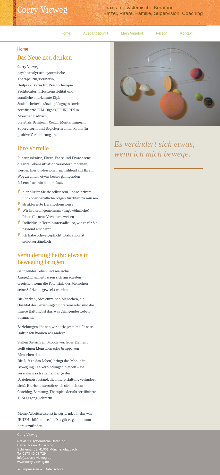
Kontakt (186, 33)
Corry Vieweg (42, 9)
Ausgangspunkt (95, 33)
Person (161, 33)
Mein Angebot (132, 33)
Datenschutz (54, 469)
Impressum (30, 469)
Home (65, 33)
